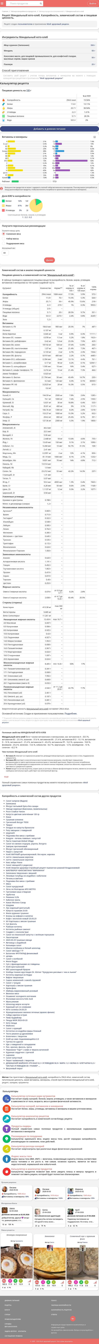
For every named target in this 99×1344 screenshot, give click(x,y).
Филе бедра (11, 961)
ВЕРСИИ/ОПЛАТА (11, 1327)
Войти (92, 3)
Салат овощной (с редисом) (19, 865)
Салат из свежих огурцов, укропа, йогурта (26, 843)
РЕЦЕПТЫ (8, 1305)
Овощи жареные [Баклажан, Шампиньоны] (26, 809)
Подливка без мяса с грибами (20, 835)
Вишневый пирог (14, 1068)
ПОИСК (53, 1300)
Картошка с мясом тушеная (19, 985)
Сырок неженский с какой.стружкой (23, 980)
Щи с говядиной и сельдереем (20, 1044)
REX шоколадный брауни (18, 969)
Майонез (10, 1025)
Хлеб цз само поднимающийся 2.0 (22, 1039)
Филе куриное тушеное (17, 913)
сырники (10, 1055)
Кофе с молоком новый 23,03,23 (21, 918)
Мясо (8, 884)
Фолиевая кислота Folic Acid (19, 999)
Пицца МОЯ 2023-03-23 (16, 1020)
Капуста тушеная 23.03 (16, 910)
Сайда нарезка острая (16, 1015)
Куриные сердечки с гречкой (20, 1052)
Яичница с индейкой (16, 942)
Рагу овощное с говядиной (19, 830)
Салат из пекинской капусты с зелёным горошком (30, 934)
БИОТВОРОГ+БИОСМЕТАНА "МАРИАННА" (25, 870)
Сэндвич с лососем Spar (17, 932)
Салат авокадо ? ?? (14, 950)
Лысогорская (12, 937)
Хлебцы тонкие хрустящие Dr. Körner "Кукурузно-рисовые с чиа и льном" (41, 972)
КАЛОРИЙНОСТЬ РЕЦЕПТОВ (61, 1310)
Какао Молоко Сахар (16, 902)
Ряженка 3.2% (12, 897)
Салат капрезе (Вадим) (16, 801)
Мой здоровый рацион (58, 24)
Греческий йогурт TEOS (17, 822)
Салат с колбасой (14, 958)
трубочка (10, 894)
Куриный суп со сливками (18, 1007)
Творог (9, 825)
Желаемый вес (8, 248)
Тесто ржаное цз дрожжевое (19, 1033)
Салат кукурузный (14, 886)
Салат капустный (14, 1057)
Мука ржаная (12, 1001)
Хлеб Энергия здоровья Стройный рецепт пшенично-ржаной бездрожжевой (43, 867)
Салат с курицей (14, 1028)
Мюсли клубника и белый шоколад (23, 948)
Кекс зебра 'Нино (14, 862)
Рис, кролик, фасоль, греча (19, 1047)
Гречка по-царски (14, 1041)
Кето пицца (11, 1023)
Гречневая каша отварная (18, 892)
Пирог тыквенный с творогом (20, 1060)
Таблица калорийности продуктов (23, 11)
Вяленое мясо (12, 993)
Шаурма (10, 905)
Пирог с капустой (14, 851)
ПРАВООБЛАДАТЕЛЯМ (13, 1319)
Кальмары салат (13, 945)
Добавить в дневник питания (49, 128)
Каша (8, 817)
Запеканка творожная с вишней (21, 873)
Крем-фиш (11, 988)
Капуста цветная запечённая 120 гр (22, 814)
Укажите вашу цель (11, 230)
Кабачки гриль (13, 900)
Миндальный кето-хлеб (75, 11)
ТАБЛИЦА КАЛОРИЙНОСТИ (61, 1305)
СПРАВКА (8, 1324)
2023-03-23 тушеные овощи (19, 940)
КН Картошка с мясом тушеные (21, 921)
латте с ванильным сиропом (19, 857)
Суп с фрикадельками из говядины (23, 964)
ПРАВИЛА (18, 1336)
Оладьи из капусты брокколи (20, 827)
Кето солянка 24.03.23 (16, 1009)
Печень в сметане (14, 878)
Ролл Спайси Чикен (15, 811)
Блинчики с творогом (16, 1036)
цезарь (9, 956)
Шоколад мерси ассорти (18, 1004)
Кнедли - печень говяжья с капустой (23, 838)
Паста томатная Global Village (20, 841)
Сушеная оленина (14, 819)
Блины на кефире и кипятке (19, 916)
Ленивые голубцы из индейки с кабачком (26, 876)
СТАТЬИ (7, 1314)
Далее (49, 260)
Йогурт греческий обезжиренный (22, 849)
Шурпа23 (10, 833)
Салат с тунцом (13, 983)
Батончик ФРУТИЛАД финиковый (22, 953)
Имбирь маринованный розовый (22, 991)
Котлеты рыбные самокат (18, 929)
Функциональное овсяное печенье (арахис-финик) (30, 1012)
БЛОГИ (7, 1310)
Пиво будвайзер (14, 1017)
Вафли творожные (15, 977)
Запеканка (11, 803)
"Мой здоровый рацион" (51, 78)
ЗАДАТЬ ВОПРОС (11, 1331)
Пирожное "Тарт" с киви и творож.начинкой (27, 1049)
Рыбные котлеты (14, 926)
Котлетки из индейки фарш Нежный (23, 1031)
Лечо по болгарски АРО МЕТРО (21, 889)
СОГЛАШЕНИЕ (10, 1336)
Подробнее (71, 713)
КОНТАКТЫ (22, 1331)
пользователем (25, 24)
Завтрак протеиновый (16, 846)
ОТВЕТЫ (54, 1314)
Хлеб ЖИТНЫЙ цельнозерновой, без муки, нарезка (30, 854)
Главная (5, 11)
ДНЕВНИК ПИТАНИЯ (12, 1300)
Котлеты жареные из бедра (19, 975)
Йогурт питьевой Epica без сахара (22, 806)
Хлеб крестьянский (15, 966)
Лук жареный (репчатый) (18, 908)
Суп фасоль (11, 924)
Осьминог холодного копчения (21, 996)
